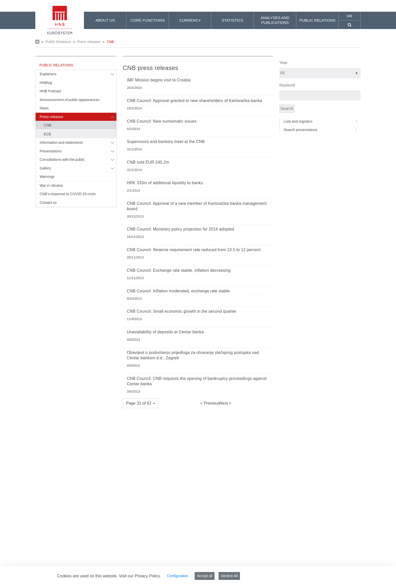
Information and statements (61, 142)
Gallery (45, 168)
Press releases (89, 42)
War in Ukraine (51, 185)
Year (283, 63)
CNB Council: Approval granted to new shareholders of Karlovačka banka (194, 100)
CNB (110, 42)
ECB (47, 134)
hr (349, 16)
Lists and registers (322, 121)
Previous (211, 403)
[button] (140, 403)
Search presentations (322, 130)
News (44, 108)
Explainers (48, 74)
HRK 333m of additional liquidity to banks (165, 183)
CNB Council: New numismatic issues (161, 121)
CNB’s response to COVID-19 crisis (68, 194)
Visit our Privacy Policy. (140, 576)
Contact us (48, 203)
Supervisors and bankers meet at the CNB (166, 141)
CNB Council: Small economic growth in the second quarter (181, 311)
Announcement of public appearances (69, 100)
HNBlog (46, 83)
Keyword (287, 85)
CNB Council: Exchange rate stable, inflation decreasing (179, 270)
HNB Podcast (50, 91)
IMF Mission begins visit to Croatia (158, 80)
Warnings (47, 177)
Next (224, 403)
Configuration (177, 576)
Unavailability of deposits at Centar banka (165, 332)
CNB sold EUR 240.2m (148, 162)
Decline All (229, 576)
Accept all (204, 576)
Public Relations (58, 42)
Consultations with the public (62, 160)
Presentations (51, 151)
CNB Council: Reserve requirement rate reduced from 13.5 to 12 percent (194, 250)
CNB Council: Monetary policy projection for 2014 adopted (180, 229)
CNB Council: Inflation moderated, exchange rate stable (178, 291)
